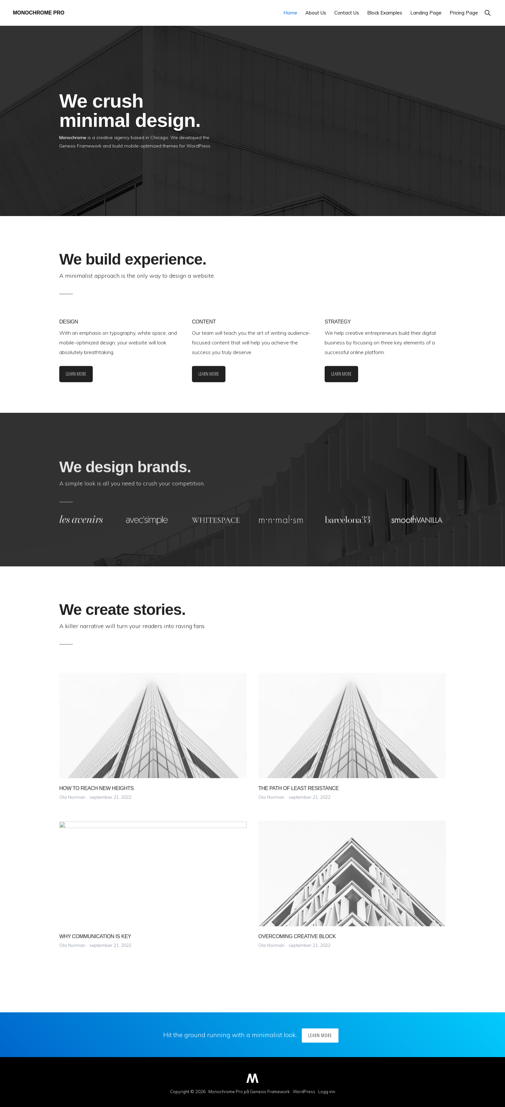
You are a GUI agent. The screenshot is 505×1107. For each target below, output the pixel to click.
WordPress (304, 1091)
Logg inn (326, 1091)
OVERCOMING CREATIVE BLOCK (297, 941)
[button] (487, 13)
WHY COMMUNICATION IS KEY (95, 941)
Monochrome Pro (38, 12)
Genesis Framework (270, 1091)
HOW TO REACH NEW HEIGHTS (96, 793)
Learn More (76, 378)
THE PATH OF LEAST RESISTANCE (298, 793)
